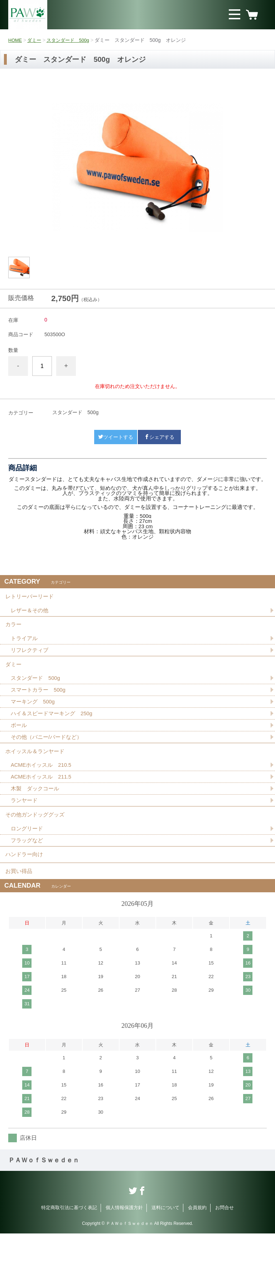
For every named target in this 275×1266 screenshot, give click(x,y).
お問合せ (224, 1240)
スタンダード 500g (72, 40)
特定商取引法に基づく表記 (69, 1240)
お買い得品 (19, 902)
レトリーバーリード (31, 598)
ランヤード (25, 822)
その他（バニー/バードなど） (49, 752)
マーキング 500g (34, 715)
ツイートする (115, 437)
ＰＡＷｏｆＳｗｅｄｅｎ (43, 1192)
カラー (14, 630)
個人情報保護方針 (124, 1240)
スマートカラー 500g (40, 702)
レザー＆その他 (31, 613)
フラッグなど (28, 866)
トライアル (25, 645)
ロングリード (28, 853)
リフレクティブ (31, 658)
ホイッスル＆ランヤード (36, 768)
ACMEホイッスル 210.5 (43, 784)
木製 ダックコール (36, 809)
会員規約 (197, 1240)
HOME (15, 40)
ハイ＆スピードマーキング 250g (54, 727)
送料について (165, 1240)
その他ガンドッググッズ (36, 838)
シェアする (159, 437)
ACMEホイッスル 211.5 (43, 797)
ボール (19, 740)
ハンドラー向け (25, 882)
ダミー (36, 40)
